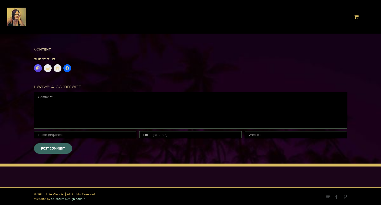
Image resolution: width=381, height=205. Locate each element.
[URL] (296, 134)
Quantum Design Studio (68, 199)
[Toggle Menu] (370, 17)
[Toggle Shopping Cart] (356, 16)
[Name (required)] (85, 134)
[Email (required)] (190, 134)
